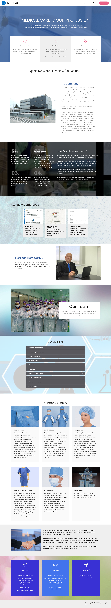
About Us (77, 3)
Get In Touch (103, 3)
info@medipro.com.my (27, 590)
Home (70, 3)
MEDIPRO (12, 3)
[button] (55, 348)
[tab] (55, 348)
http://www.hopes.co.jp (86, 577)
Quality (85, 3)
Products (93, 3)
